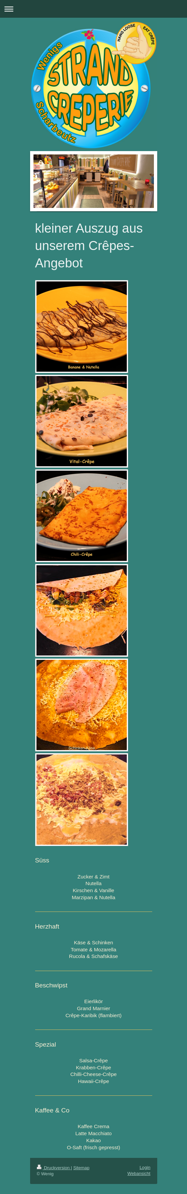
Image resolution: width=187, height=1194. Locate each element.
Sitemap (81, 1167)
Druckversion (54, 1167)
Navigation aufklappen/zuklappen (93, 9)
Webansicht (139, 1173)
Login (144, 1167)
